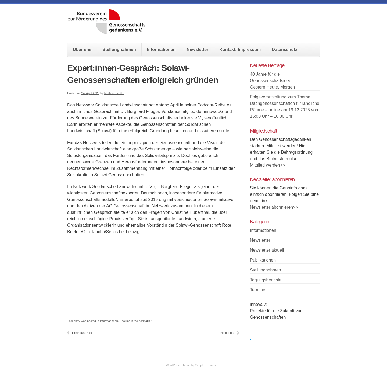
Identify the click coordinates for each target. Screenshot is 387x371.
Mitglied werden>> (267, 165)
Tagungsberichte (265, 280)
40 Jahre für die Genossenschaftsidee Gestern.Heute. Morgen (272, 80)
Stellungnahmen (119, 49)
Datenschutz (284, 49)
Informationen (161, 49)
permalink (145, 320)
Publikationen (263, 260)
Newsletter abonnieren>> (274, 207)
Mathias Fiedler (114, 93)
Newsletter (197, 49)
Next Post (227, 333)
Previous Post (82, 333)
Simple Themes (205, 365)
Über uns (82, 49)
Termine (257, 290)
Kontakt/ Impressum (240, 49)
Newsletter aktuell (267, 250)
